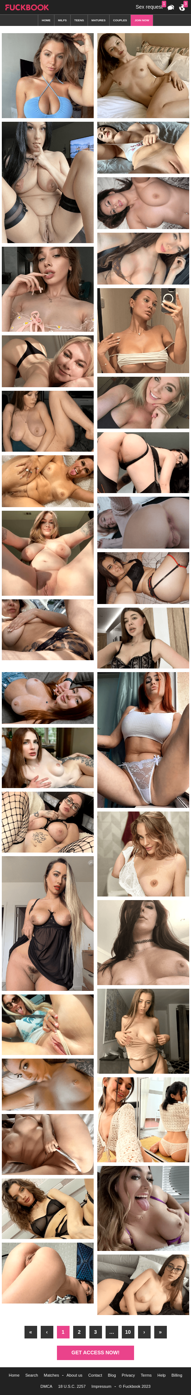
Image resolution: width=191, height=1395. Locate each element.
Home (14, 1375)
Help (161, 1375)
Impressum (101, 1386)
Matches (51, 1375)
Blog (112, 1375)
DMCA (46, 1386)
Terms (146, 1375)
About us (75, 1375)
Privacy (128, 1375)
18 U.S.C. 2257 (72, 1386)
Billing (177, 1375)
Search (31, 1375)
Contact (95, 1375)
